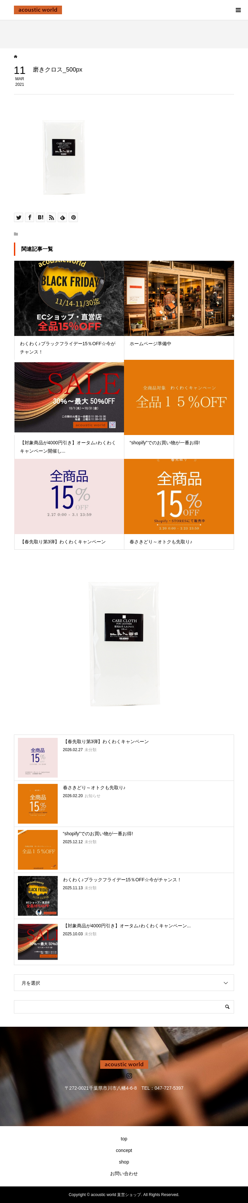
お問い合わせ (124, 1173)
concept (124, 1150)
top (124, 1138)
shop (124, 1162)
